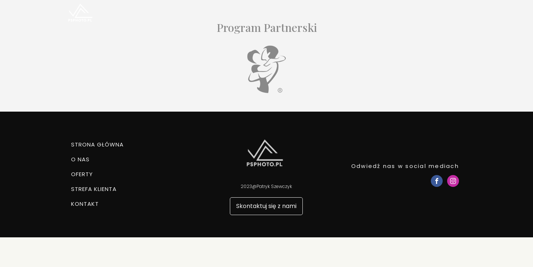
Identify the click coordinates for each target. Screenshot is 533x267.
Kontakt (447, 14)
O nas (324, 14)
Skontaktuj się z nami (266, 206)
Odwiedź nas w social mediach (405, 166)
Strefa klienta (401, 14)
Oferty (357, 14)
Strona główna (280, 14)
